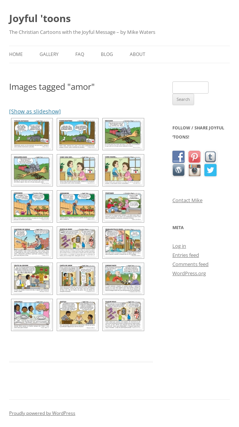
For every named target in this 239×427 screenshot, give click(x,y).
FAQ (79, 54)
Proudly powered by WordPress (42, 413)
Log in (179, 245)
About (137, 54)
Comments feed (190, 264)
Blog (107, 54)
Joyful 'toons (40, 18)
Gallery (49, 54)
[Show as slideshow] (35, 111)
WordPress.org (189, 273)
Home (16, 54)
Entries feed (185, 255)
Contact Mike (187, 200)
